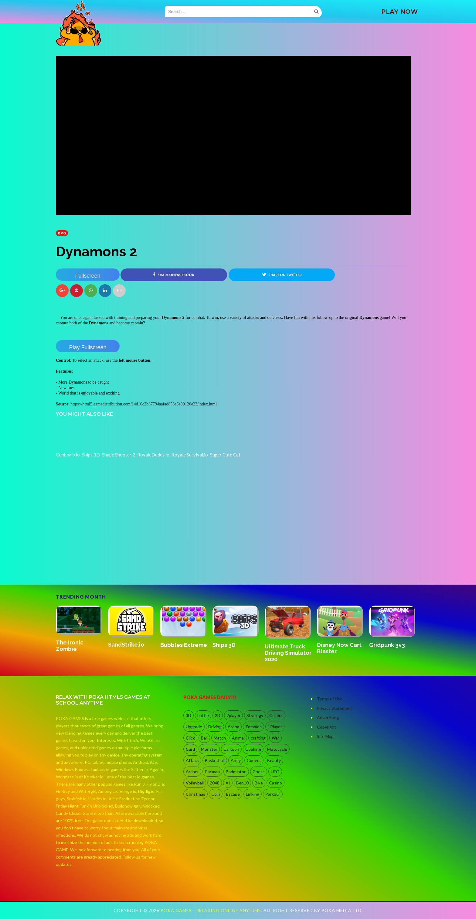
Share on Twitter (281, 274)
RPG (62, 233)
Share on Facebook (173, 274)
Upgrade (194, 726)
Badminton (236, 771)
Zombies (253, 726)
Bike (259, 782)
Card (190, 749)
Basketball (215, 760)
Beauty (274, 760)
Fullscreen (87, 276)
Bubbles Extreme (183, 645)
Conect (254, 760)
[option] (82, 629)
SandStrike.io (126, 645)
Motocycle (277, 749)
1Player (275, 726)
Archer (192, 771)
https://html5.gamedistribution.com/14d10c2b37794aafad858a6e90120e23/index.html (143, 404)
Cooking (253, 749)
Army (236, 760)
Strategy (254, 715)
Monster (209, 749)
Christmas (195, 794)
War (275, 737)
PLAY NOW (399, 11)
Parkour (272, 794)
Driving (215, 726)
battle (203, 715)
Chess (259, 771)
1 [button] (235, 671)
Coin (215, 794)
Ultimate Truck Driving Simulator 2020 (288, 652)
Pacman (212, 771)
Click (190, 737)
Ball (204, 737)
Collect (276, 715)
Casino (275, 782)
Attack (192, 760)
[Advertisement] (101, 567)
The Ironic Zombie (69, 645)
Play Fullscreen (87, 347)
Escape (233, 794)
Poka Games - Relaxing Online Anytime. (212, 910)
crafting (258, 737)
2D (217, 715)
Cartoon (231, 749)
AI (228, 782)
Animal (238, 737)
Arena (233, 726)
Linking (252, 794)
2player (233, 715)
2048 (214, 782)
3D (188, 715)
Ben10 (242, 782)
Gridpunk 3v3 (387, 645)
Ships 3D (224, 645)
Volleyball (195, 782)
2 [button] (241, 671)
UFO (275, 771)
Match (220, 737)
